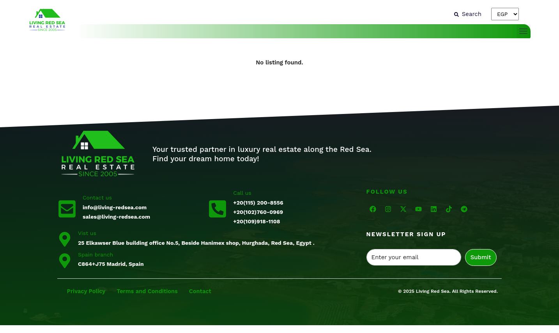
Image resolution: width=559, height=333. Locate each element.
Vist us (87, 233)
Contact (204, 291)
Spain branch (95, 254)
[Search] (467, 14)
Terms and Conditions (150, 291)
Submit (481, 257)
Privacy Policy (87, 291)
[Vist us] (64, 238)
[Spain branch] (64, 260)
